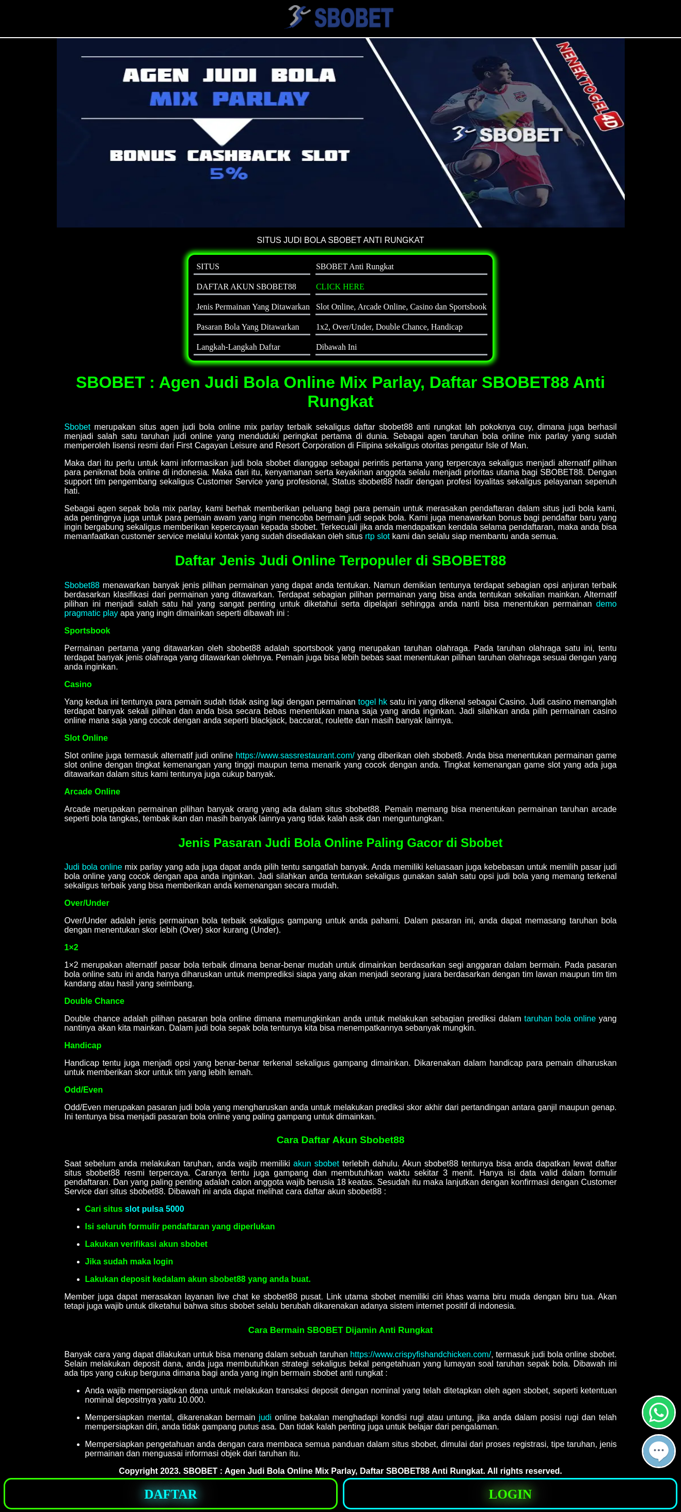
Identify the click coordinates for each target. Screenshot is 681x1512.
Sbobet (78, 426)
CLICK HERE (340, 286)
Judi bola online (93, 867)
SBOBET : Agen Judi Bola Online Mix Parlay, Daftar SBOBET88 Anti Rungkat (333, 1471)
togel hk (372, 701)
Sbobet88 (82, 585)
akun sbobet (316, 1163)
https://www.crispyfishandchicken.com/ (420, 1354)
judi (265, 1417)
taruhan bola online (560, 1018)
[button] (658, 1451)
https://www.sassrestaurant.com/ (294, 755)
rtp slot (377, 536)
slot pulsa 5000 (154, 1209)
